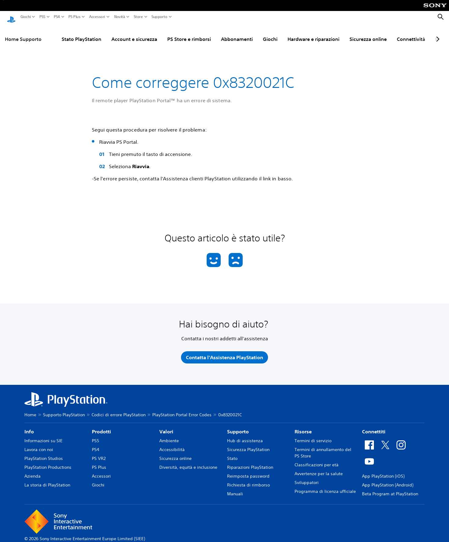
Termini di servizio (313, 435)
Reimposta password (248, 470)
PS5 (42, 16)
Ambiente (169, 435)
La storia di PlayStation (47, 479)
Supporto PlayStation (64, 409)
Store (138, 16)
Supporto (159, 16)
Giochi (25, 16)
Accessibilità (172, 443)
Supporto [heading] (238, 426)
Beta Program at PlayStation (390, 488)
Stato (232, 452)
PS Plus (74, 16)
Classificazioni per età (317, 459)
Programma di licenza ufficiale (325, 485)
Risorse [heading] (303, 426)
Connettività (411, 33)
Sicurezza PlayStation (248, 443)
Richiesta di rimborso (248, 479)
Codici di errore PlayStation (119, 409)
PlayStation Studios (43, 452)
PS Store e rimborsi (189, 33)
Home (30, 409)
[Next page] (436, 33)
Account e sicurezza (134, 33)
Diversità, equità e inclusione (188, 461)
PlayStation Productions (47, 461)
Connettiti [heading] (374, 426)
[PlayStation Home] (11, 17)
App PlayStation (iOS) (383, 470)
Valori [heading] (166, 426)
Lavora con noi (38, 443)
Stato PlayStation (81, 33)
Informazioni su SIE (43, 435)
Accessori (97, 16)
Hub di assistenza (245, 435)
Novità (119, 16)
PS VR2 (99, 452)
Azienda (32, 470)
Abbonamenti (237, 33)
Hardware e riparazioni (313, 33)
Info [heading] (29, 426)
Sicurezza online (368, 33)
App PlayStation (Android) (387, 479)
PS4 (57, 16)
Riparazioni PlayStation (250, 461)
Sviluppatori (307, 476)
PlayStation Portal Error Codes (182, 409)
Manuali (235, 488)
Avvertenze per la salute (319, 468)
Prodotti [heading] (101, 426)
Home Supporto (23, 33)
